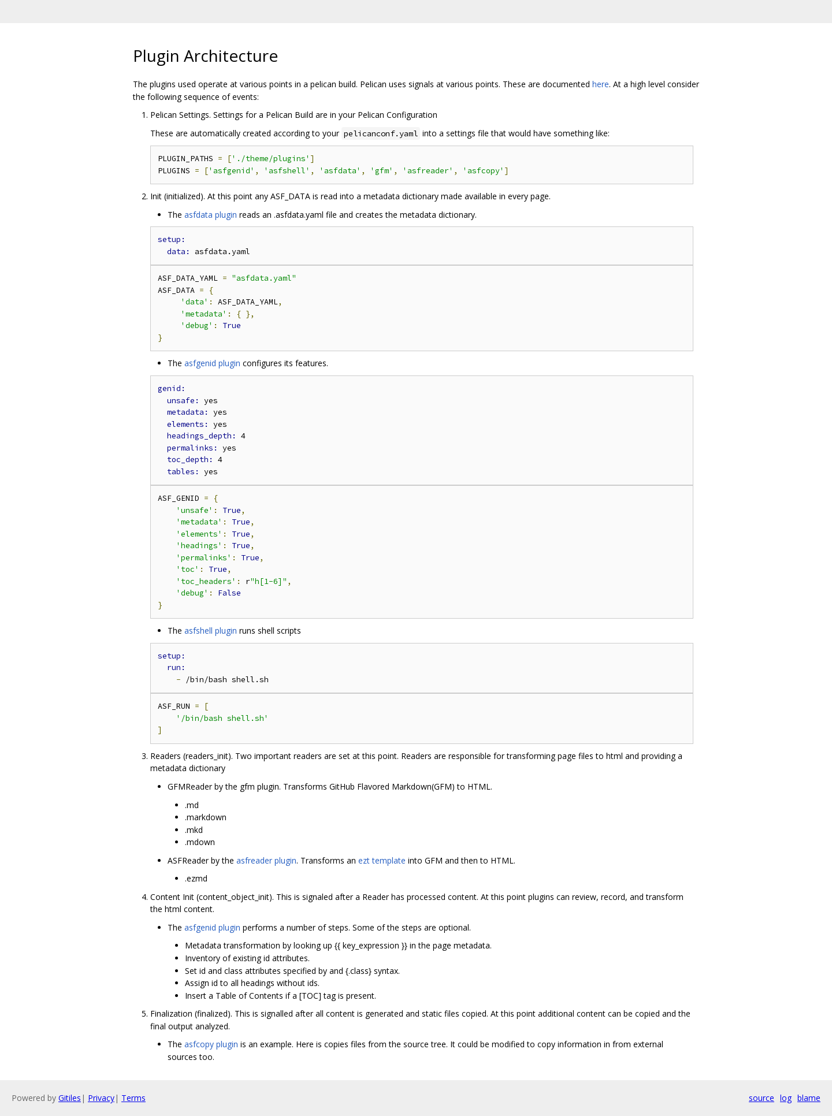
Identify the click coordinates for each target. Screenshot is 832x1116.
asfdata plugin (210, 214)
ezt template (382, 860)
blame (808, 1097)
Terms (133, 1097)
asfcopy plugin (211, 1044)
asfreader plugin (266, 860)
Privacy (101, 1097)
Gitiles (69, 1097)
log (786, 1097)
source (761, 1097)
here (600, 84)
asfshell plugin (210, 630)
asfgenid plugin (212, 363)
